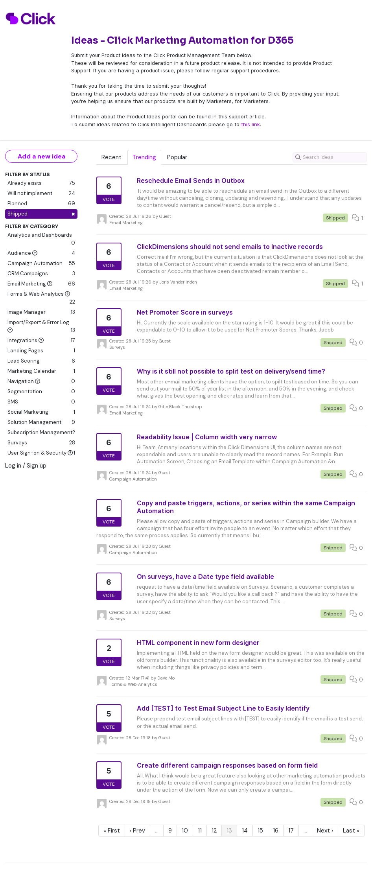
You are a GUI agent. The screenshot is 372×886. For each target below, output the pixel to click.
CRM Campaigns (41, 274)
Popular (177, 157)
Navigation (41, 381)
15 (260, 830)
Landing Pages (41, 351)
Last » (351, 830)
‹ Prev (137, 830)
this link (250, 124)
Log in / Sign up (25, 466)
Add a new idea (41, 156)
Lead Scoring (41, 361)
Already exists (41, 183)
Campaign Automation (41, 263)
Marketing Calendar (41, 371)
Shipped (41, 213)
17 (291, 830)
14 (245, 830)
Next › (325, 830)
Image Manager (41, 312)
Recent (111, 157)
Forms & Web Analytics (41, 298)
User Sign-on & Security (41, 453)
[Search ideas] (330, 157)
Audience (41, 253)
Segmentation (41, 392)
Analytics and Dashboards (41, 239)
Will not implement (41, 193)
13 (229, 830)
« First (111, 830)
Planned (41, 204)
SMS (41, 402)
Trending (144, 157)
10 (185, 830)
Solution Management (41, 422)
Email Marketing (41, 284)
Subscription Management (41, 433)
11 (200, 830)
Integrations (41, 340)
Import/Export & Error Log (41, 326)
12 (214, 830)
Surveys (41, 443)
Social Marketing (41, 412)
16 (275, 830)
